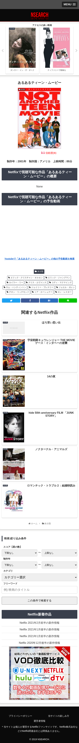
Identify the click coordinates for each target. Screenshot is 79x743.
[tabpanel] (22, 50)
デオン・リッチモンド (19, 292)
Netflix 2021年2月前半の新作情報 (39, 622)
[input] (39, 590)
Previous (2, 50)
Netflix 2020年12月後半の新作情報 (39, 642)
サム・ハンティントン (16, 287)
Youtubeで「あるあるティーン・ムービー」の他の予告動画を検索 (40, 258)
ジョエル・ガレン (67, 287)
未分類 (40, 271)
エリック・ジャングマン (59, 277)
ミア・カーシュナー (43, 292)
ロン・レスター (65, 292)
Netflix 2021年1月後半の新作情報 (39, 629)
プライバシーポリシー (20, 716)
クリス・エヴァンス (37, 282)
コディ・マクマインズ (62, 282)
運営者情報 (39, 721)
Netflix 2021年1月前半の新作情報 (39, 636)
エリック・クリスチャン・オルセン (27, 277)
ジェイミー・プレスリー (42, 287)
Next (76, 50)
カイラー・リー (16, 282)
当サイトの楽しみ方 (58, 716)
